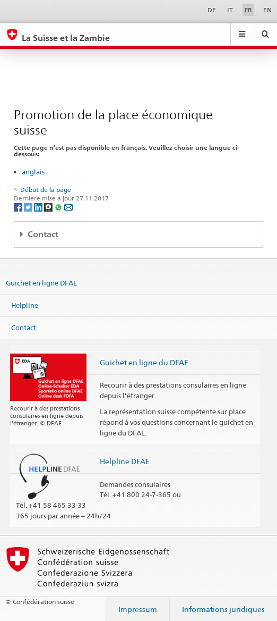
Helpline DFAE (125, 461)
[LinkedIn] (39, 207)
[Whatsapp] (59, 207)
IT (230, 10)
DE (211, 10)
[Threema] (49, 207)
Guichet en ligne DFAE (41, 283)
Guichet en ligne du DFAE (144, 362)
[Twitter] (29, 207)
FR (248, 10)
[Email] (68, 207)
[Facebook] (19, 207)
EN (267, 10)
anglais (33, 171)
